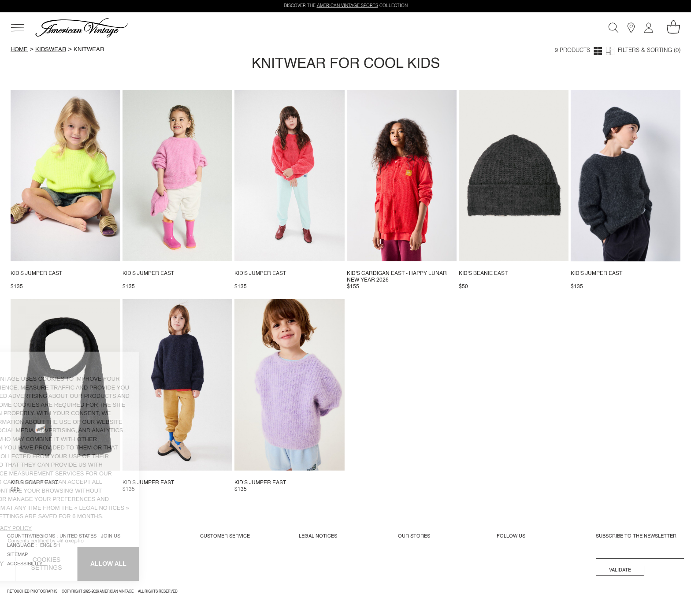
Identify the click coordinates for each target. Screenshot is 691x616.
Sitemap (17, 555)
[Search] (613, 27)
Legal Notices (318, 536)
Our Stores (414, 536)
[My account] (648, 27)
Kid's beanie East (483, 273)
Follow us (511, 536)
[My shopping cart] (673, 27)
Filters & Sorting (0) (649, 51)
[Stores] (631, 27)
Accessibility (24, 564)
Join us (110, 536)
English (50, 545)
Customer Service (225, 536)
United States (78, 536)
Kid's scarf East (34, 483)
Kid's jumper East (36, 273)
